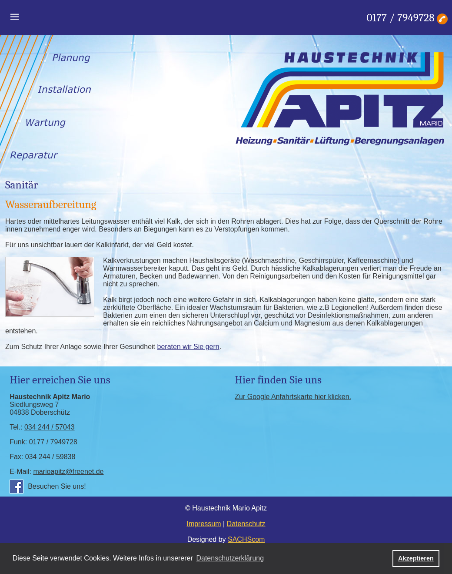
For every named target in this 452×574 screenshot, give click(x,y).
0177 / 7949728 (401, 17)
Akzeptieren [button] (416, 558)
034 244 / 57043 (49, 427)
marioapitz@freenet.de (68, 471)
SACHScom (246, 539)
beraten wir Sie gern (188, 346)
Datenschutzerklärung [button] (230, 558)
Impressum (203, 523)
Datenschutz (246, 523)
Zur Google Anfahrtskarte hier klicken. (293, 396)
